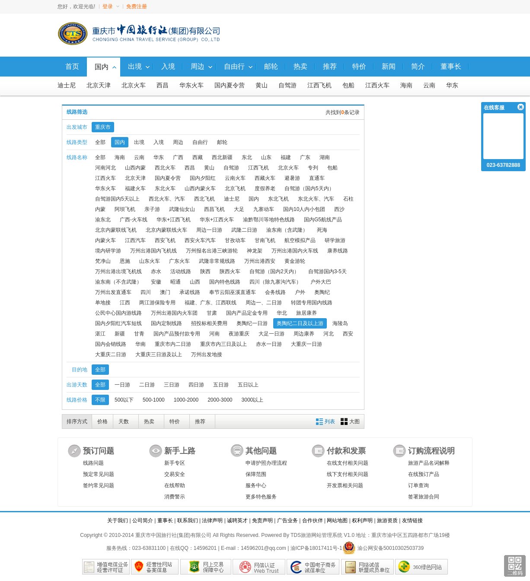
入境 (158, 142)
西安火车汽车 (200, 240)
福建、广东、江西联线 (210, 303)
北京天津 (98, 85)
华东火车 (191, 85)
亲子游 (152, 209)
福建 (286, 157)
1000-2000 (186, 400)
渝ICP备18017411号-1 (316, 548)
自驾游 (287, 85)
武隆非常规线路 (217, 261)
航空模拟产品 (300, 240)
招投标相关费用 (209, 323)
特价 (174, 421)
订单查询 (418, 485)
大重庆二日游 (110, 354)
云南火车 (235, 178)
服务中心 (256, 485)
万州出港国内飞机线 (153, 251)
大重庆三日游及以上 (158, 354)
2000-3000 (220, 400)
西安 (348, 334)
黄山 (261, 85)
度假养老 (265, 188)
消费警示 (174, 497)
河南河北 (105, 168)
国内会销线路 (110, 344)
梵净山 (103, 261)
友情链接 (412, 520)
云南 (429, 85)
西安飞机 (165, 240)
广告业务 (287, 520)
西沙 (339, 209)
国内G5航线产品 (323, 220)
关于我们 (117, 520)
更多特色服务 (261, 497)
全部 (100, 142)
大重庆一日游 (306, 344)
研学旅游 (335, 240)
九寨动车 (263, 209)
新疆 (120, 334)
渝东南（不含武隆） (118, 282)
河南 (214, 334)
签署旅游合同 (423, 497)
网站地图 (337, 520)
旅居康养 (306, 313)
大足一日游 (271, 334)
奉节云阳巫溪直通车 (232, 292)
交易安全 (174, 474)
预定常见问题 (98, 474)
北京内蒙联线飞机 (116, 230)
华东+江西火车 (217, 220)
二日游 (147, 385)
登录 (110, 6)
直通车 (317, 178)
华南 (140, 344)
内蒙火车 (105, 240)
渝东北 (103, 220)
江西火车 (377, 85)
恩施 (125, 261)
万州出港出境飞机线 (118, 271)
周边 (178, 142)
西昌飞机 (214, 209)
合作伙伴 (312, 520)
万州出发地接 (206, 354)
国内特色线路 (224, 282)
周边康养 (304, 334)
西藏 (197, 157)
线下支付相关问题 (347, 474)
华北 (282, 313)
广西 (178, 157)
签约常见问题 (98, 485)
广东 (305, 157)
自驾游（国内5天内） (309, 188)
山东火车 (149, 261)
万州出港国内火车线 (294, 251)
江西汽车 (135, 240)
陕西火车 (230, 271)
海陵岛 (340, 323)
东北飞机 (278, 199)
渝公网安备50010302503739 (383, 548)
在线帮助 (174, 485)
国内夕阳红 (203, 178)
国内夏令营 (229, 85)
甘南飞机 (265, 240)
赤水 (156, 271)
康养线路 (337, 251)
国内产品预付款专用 (176, 334)
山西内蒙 (135, 168)
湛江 (100, 334)
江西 (125, 303)
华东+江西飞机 (173, 220)
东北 (247, 157)
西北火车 (165, 168)
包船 (348, 85)
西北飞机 (204, 199)
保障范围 (256, 474)
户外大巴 (320, 282)
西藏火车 (265, 178)
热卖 (149, 421)
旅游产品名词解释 (429, 463)
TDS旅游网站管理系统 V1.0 (322, 535)
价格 (102, 421)
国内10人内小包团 (304, 209)
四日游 (196, 385)
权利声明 (362, 520)
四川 (145, 292)
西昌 (162, 85)
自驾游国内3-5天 (327, 271)
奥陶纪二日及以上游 (300, 323)
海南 (406, 85)
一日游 (122, 385)
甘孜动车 (235, 240)
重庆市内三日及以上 (223, 344)
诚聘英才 (237, 520)
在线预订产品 (423, 474)
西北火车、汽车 (167, 199)
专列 (313, 168)
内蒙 (100, 209)
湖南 (324, 157)
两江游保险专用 (157, 303)
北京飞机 (235, 188)
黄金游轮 (294, 261)
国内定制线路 (166, 323)
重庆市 (103, 127)
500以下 (124, 400)
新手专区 (174, 463)
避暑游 (292, 178)
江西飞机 (319, 85)
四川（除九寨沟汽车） (275, 282)
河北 (328, 334)
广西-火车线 (133, 220)
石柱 (348, 199)
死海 (322, 230)
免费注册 (136, 6)
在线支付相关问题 (347, 463)
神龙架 (254, 251)
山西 (195, 282)
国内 (120, 142)
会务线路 (275, 292)
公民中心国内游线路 (118, 313)
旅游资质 (387, 520)
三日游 (171, 385)
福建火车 (135, 188)
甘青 (139, 334)
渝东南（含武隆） (287, 230)
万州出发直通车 (113, 292)
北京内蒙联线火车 (166, 230)
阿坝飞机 (125, 209)
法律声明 (212, 520)
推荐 (200, 421)
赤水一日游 (269, 344)
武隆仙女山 (182, 209)
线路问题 (93, 463)
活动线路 (180, 271)
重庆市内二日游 (173, 344)
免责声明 (262, 520)
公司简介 (142, 520)
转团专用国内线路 (311, 303)
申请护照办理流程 (266, 463)
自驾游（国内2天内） (274, 271)
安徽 (156, 282)
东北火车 (165, 188)
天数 (123, 421)
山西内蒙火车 (200, 188)
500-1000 (154, 400)
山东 (266, 157)
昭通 (175, 282)
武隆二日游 (244, 230)
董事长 (165, 520)
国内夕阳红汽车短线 (118, 323)
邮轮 (222, 142)
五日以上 (248, 385)
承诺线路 (189, 292)
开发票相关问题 (345, 485)
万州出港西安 (259, 261)
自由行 (200, 142)
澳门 (165, 292)
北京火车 (133, 85)
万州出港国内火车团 (174, 313)
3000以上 (253, 400)
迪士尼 (66, 85)
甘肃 (212, 313)
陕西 (205, 271)
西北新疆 (222, 157)
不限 (100, 400)
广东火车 (179, 261)
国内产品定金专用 (247, 313)
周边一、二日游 (264, 303)
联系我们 (187, 520)
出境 (139, 142)
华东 (452, 85)
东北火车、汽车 (316, 199)
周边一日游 (209, 230)
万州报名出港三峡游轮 (212, 251)
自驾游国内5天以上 (117, 199)
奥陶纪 (322, 292)
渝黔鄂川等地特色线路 (269, 220)
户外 (300, 292)
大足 (239, 209)
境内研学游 (108, 251)
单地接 (103, 303)
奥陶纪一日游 (252, 323)
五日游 (221, 385)
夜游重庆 (239, 334)
